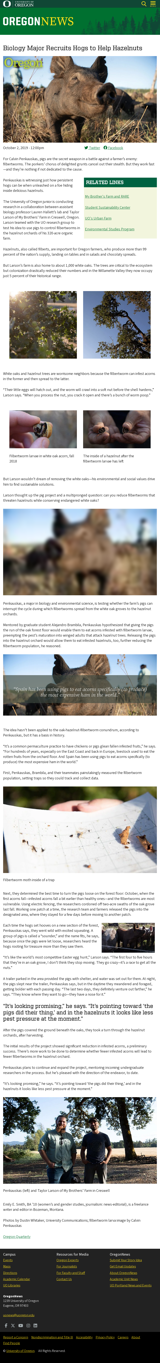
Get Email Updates (123, 1266)
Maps (6, 1266)
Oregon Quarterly (16, 1236)
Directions (10, 1273)
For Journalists (66, 1266)
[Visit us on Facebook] (6, 1326)
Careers (123, 1337)
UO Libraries (11, 1285)
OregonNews (120, 1254)
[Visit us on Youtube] (21, 1326)
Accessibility (84, 1337)
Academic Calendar (16, 1279)
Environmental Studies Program (109, 229)
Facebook (113, 148)
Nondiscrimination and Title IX (52, 1337)
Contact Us (64, 1279)
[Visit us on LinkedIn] (35, 1326)
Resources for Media (72, 1254)
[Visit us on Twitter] (13, 1326)
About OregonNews (123, 1273)
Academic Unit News (124, 1279)
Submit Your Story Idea (126, 1260)
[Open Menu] (153, 4)
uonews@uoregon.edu (18, 1315)
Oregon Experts (67, 1260)
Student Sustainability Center (107, 207)
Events (7, 1260)
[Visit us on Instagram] (28, 1326)
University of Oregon (20, 1351)
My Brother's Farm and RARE (107, 196)
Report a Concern (15, 1337)
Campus (9, 1254)
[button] (80, 141)
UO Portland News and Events (130, 1285)
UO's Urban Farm (98, 218)
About (135, 1337)
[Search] (143, 3)
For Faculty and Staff (70, 1273)
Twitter (92, 148)
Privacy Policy (105, 1337)
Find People (11, 1343)
